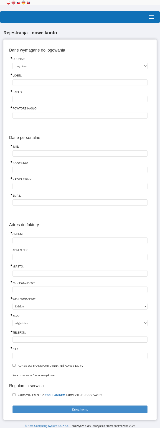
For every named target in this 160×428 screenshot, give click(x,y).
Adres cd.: (20, 250)
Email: (17, 195)
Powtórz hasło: (25, 108)
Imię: (16, 146)
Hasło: (18, 92)
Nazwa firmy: (22, 179)
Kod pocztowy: (24, 283)
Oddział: (19, 59)
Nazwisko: (20, 163)
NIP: (15, 349)
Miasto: (18, 266)
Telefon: (19, 332)
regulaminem (55, 395)
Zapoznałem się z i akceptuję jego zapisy (60, 395)
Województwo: (24, 299)
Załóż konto (80, 409)
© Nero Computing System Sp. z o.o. (47, 426)
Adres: (18, 233)
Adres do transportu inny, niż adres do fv (51, 365)
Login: (17, 75)
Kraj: (16, 316)
